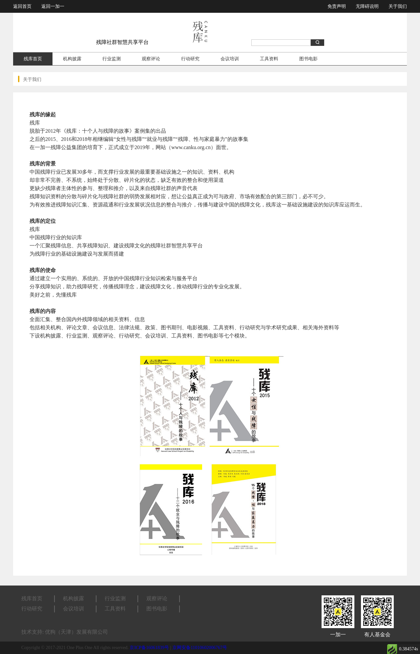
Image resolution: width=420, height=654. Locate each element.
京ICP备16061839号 (149, 647)
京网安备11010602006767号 (199, 647)
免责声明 (336, 6)
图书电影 (308, 58)
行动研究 (190, 58)
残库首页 (33, 58)
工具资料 (269, 58)
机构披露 (72, 58)
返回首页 (22, 6)
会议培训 (229, 58)
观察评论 (151, 58)
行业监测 (111, 58)
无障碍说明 (367, 6)
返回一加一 (52, 6)
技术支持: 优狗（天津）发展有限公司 (64, 632)
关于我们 (397, 6)
